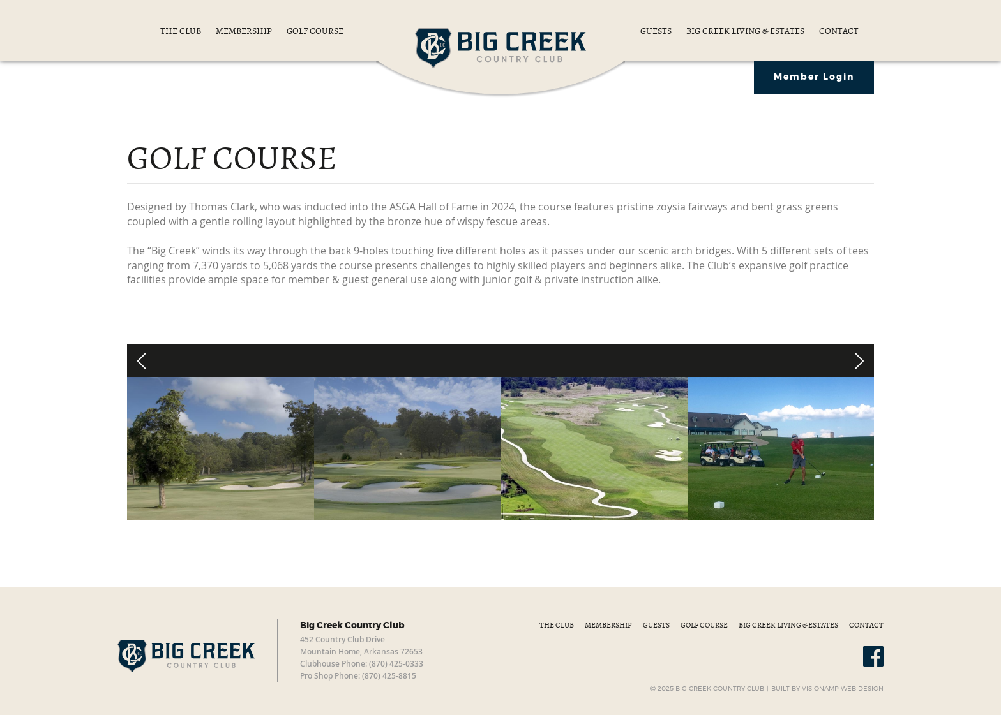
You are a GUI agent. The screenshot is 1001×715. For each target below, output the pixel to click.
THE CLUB (181, 31)
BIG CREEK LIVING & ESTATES (746, 31)
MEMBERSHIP (245, 31)
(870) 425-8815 (389, 675)
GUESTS (657, 31)
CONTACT (839, 31)
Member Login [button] (814, 77)
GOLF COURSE (315, 31)
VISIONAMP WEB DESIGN (843, 689)
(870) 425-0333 (396, 663)
